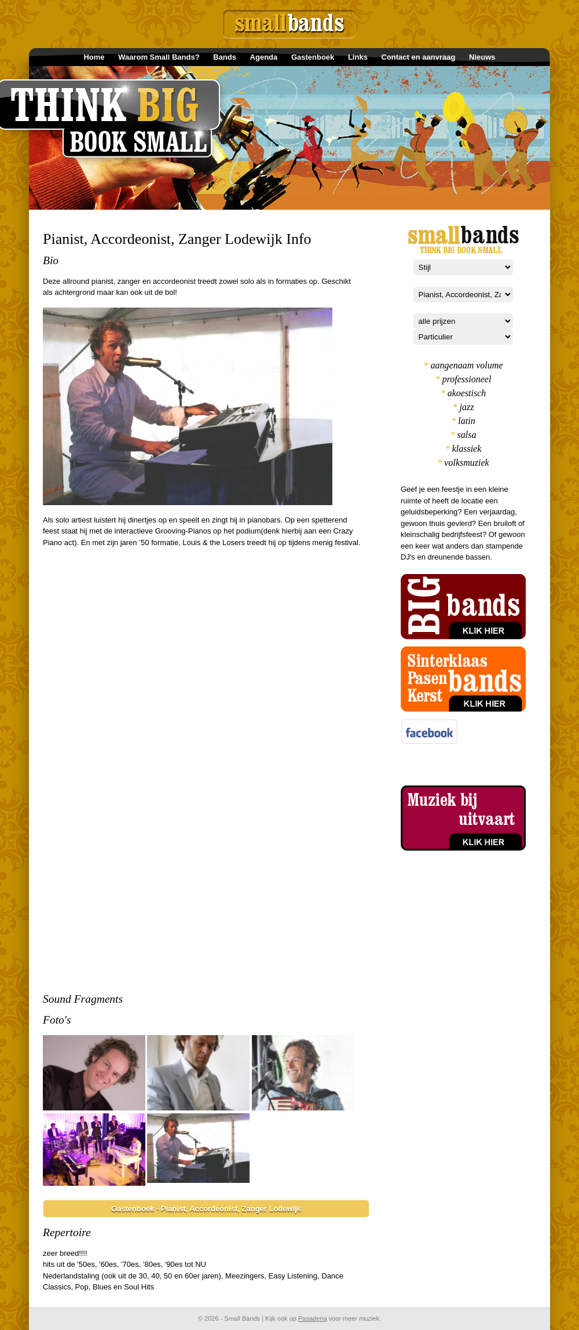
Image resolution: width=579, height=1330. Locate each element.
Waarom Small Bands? (158, 57)
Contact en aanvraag (419, 57)
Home (93, 57)
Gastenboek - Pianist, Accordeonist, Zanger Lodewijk (206, 1208)
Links (358, 57)
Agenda (264, 57)
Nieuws (482, 57)
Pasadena (312, 1318)
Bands (224, 57)
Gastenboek (312, 57)
